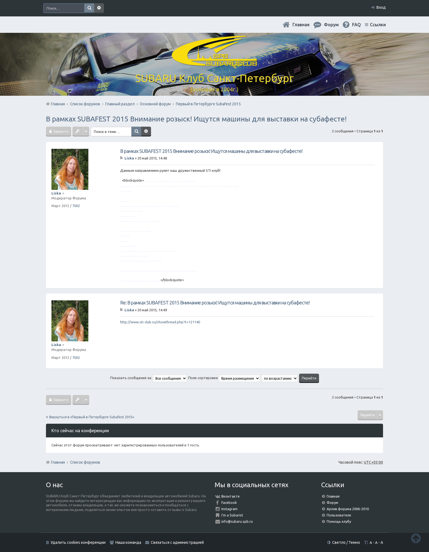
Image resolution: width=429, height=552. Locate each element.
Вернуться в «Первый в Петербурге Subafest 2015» (91, 417)
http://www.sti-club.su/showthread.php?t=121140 (160, 322)
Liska (56, 193)
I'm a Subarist (232, 515)
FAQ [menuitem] (356, 24)
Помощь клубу (339, 521)
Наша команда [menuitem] (128, 542)
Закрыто (60, 131)
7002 (76, 206)
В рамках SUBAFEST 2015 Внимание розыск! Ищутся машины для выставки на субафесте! (196, 119)
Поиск (89, 8)
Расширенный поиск (99, 8)
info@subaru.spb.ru (237, 521)
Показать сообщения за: (148, 378)
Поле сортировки (224, 378)
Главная (300, 24)
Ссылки (378, 24)
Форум (332, 502)
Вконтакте (230, 496)
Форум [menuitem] (331, 24)
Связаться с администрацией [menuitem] (177, 542)
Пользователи (339, 515)
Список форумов (85, 462)
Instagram (229, 509)
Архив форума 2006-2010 (348, 509)
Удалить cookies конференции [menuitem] (78, 542)
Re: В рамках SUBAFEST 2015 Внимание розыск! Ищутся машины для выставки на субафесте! (214, 302)
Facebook (229, 502)
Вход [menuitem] (381, 7)
